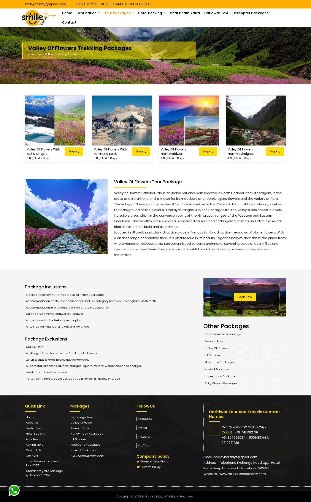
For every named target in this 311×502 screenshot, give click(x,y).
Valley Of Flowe (81, 422)
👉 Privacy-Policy (148, 467)
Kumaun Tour (214, 341)
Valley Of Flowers (216, 348)
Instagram (144, 436)
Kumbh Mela (34, 445)
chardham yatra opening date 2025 (43, 463)
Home (67, 13)
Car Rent (32, 456)
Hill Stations (212, 355)
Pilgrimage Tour (82, 417)
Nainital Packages (217, 369)
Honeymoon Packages (87, 434)
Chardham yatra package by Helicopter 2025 (44, 473)
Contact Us (33, 450)
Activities (32, 439)
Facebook (144, 419)
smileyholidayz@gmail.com (45, 4)
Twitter (141, 427)
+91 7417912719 (87, 4)
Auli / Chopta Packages (221, 383)
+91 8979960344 (137, 4)
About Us (32, 422)
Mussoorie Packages (219, 362)
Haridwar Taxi (216, 13)
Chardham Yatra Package (223, 334)
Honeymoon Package (220, 376)
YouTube (143, 445)
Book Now (245, 297)
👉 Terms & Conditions (152, 461)
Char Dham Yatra (185, 13)
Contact (69, 22)
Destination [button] (86, 13)
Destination (34, 428)
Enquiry (74, 151)
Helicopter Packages (250, 13)
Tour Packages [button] (117, 13)
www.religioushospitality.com (242, 474)
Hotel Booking (35, 434)
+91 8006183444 (111, 4)
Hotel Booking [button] (150, 13)
